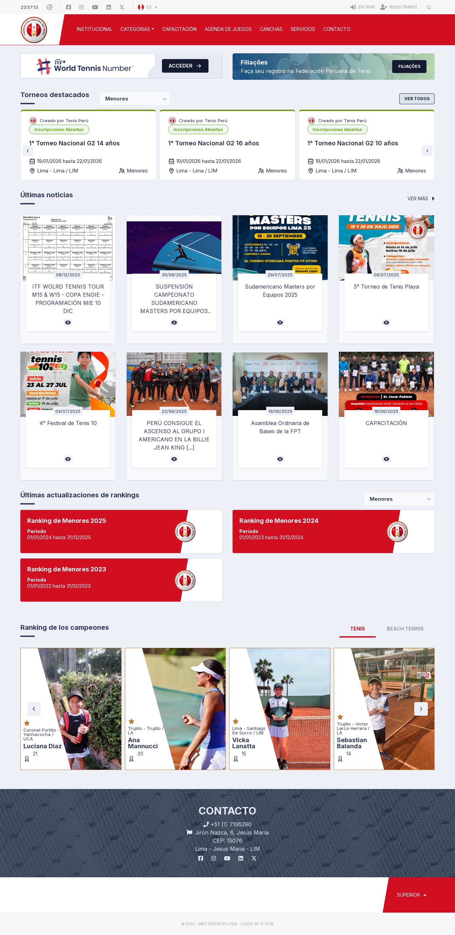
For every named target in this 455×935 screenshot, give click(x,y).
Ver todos (417, 98)
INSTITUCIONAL (94, 29)
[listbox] (59, 129)
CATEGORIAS (135, 29)
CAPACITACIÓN (179, 29)
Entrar (362, 7)
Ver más (421, 198)
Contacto (336, 29)
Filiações (409, 66)
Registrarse (399, 7)
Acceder (185, 65)
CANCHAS (271, 29)
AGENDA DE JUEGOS (228, 29)
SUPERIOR (411, 895)
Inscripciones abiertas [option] (59, 129)
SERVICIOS (303, 29)
